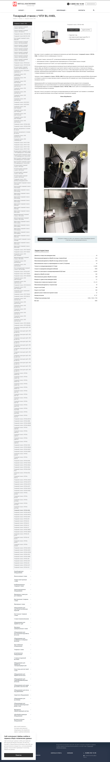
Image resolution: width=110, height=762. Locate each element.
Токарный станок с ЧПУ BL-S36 (21, 563)
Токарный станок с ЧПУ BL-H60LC (22, 465)
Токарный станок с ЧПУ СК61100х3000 (20, 288)
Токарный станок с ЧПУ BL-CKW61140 (21, 384)
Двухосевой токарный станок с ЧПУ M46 (22, 208)
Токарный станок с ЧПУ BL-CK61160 (21, 391)
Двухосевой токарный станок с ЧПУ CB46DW (22, 233)
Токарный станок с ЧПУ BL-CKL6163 (21, 416)
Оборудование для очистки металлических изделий (21, 609)
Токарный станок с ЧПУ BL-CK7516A (21, 507)
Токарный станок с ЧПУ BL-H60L (22, 467)
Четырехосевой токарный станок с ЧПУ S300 (20, 166)
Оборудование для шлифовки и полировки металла (21, 640)
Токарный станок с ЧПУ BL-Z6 (21, 525)
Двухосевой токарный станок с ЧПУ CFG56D (22, 197)
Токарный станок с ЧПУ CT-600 (21, 142)
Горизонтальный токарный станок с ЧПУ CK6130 (21, 60)
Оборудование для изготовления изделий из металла (21, 633)
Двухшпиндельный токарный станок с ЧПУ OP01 (21, 258)
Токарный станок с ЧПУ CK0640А (22, 325)
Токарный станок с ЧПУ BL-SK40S (22, 451)
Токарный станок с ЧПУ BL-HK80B (22, 423)
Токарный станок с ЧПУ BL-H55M (22, 126)
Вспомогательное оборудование (19, 720)
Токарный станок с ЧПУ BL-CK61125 (21, 398)
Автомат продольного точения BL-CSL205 (22, 132)
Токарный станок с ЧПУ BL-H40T (22, 516)
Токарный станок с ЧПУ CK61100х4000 (20, 118)
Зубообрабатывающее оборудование (20, 715)
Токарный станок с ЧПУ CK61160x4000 (20, 254)
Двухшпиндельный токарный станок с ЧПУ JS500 (21, 218)
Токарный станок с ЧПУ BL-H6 (21, 521)
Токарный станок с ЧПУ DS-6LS (21, 62)
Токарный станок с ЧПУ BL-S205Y (22, 550)
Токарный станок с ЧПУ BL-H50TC (22, 484)
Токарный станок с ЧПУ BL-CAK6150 (21, 438)
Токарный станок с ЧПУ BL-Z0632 (22, 488)
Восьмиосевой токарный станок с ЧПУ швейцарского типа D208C (22, 155)
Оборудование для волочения (19, 699)
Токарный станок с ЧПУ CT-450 (21, 149)
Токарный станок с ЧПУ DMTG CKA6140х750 (21, 71)
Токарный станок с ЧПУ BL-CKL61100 (21, 405)
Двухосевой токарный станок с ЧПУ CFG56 (22, 243)
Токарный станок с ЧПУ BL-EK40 (22, 460)
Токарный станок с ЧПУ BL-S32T (22, 565)
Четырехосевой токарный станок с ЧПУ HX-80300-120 (21, 68)
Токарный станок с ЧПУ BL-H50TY (22, 482)
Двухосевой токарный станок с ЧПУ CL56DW (22, 222)
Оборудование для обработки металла (19, 674)
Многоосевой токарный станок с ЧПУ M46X (22, 183)
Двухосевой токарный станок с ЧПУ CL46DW (22, 225)
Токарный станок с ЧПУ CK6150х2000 (20, 82)
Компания (40, 10)
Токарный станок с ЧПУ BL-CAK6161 (21, 435)
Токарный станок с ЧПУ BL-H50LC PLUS (22, 470)
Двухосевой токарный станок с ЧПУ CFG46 (22, 247)
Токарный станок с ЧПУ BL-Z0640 (22, 479)
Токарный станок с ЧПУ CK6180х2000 (20, 261)
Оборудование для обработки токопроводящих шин (20, 664)
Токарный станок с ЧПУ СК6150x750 (20, 309)
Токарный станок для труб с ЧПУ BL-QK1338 (22, 338)
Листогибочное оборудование (18, 645)
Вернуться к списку (18, 737)
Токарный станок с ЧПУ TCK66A (22, 273)
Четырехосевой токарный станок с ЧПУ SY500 (20, 176)
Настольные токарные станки (20, 614)
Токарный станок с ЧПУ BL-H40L (22, 510)
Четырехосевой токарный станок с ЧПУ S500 (20, 173)
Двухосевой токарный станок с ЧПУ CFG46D (22, 201)
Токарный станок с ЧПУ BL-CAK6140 (21, 442)
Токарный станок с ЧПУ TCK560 (22, 294)
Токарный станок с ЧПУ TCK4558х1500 (20, 139)
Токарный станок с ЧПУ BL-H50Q (22, 490)
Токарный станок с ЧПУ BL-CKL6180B (21, 409)
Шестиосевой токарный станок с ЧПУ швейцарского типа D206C (22, 162)
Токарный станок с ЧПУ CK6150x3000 (20, 121)
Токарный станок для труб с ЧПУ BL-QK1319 (22, 367)
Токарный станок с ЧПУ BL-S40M (22, 556)
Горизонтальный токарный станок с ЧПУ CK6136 (21, 31)
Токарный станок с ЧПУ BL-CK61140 (21, 395)
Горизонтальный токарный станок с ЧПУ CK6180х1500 (21, 53)
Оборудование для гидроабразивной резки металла (21, 680)
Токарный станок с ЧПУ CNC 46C (22, 65)
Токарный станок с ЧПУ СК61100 (22, 33)
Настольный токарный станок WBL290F (21, 39)
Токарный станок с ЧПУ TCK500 (22, 251)
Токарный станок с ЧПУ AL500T (22, 271)
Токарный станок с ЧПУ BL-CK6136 (21, 458)
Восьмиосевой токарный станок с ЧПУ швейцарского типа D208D (22, 152)
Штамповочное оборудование (18, 653)
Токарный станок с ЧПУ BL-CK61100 (21, 402)
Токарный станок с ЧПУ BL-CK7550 (21, 493)
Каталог (21, 10)
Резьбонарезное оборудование (18, 572)
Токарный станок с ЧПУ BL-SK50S (22, 449)
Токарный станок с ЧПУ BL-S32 (21, 567)
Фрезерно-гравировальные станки (21, 628)
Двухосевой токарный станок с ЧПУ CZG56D (22, 190)
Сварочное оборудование (21, 695)
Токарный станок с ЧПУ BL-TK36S (22, 462)
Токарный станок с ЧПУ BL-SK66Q (22, 447)
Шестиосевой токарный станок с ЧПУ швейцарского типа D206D (22, 159)
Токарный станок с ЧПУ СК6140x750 (20, 317)
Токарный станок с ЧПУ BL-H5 (21, 523)
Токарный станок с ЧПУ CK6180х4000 (20, 75)
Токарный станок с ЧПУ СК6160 (22, 296)
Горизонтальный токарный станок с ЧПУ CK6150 (21, 27)
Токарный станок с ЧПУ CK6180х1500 (20, 136)
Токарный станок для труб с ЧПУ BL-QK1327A (22, 356)
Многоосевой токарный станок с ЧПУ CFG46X (22, 187)
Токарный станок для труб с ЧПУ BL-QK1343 (22, 335)
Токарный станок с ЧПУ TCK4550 (22, 249)
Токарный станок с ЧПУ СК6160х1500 (20, 299)
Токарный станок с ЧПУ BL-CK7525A (21, 500)
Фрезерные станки (19, 604)
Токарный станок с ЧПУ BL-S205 (22, 554)
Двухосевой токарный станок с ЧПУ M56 (22, 204)
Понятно (18, 755)
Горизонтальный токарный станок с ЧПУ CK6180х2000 (21, 49)
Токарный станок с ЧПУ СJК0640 (22, 323)
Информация (61, 10)
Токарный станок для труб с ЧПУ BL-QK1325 (22, 360)
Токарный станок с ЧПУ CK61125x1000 (20, 114)
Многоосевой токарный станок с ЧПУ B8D (22, 240)
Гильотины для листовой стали (21, 669)
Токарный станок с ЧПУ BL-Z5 (21, 527)
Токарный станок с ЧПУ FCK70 (21, 102)
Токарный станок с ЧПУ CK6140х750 (20, 96)
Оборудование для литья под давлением (21, 690)
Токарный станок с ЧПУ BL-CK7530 (21, 497)
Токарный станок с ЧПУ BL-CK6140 (21, 454)
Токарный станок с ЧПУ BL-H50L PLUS (22, 473)
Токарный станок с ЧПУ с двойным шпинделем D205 (21, 180)
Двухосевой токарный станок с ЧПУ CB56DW (22, 229)
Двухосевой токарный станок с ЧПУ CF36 (22, 236)
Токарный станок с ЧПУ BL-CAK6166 (21, 431)
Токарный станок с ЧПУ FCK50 (21, 104)
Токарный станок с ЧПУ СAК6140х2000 (20, 278)
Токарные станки (19, 649)
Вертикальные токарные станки (21, 600)
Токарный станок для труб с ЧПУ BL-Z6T (22, 352)
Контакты (81, 10)
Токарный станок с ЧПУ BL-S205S (22, 548)
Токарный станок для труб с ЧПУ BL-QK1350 (22, 331)
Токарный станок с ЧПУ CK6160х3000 (20, 265)
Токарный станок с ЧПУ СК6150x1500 (20, 306)
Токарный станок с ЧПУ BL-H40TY (22, 512)
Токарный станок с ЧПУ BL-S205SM (21, 545)
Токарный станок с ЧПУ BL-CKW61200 (21, 374)
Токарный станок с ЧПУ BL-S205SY (21, 541)
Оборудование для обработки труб (19, 623)
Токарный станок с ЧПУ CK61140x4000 (20, 111)
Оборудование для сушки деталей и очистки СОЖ (21, 686)
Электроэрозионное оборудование (20, 590)
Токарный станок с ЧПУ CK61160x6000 (20, 107)
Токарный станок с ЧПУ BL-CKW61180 (21, 377)
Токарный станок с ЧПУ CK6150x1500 (20, 85)
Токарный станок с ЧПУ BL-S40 (21, 558)
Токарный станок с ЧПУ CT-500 (21, 146)
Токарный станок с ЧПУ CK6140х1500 (20, 92)
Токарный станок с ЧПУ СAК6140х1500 (20, 282)
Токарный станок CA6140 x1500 (22, 36)
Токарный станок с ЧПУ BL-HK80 (22, 421)
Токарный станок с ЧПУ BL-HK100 (22, 418)
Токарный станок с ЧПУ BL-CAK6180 (21, 428)
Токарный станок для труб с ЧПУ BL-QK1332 (22, 342)
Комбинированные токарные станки (19, 585)
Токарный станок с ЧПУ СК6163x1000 (20, 302)
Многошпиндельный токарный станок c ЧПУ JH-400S (22, 268)
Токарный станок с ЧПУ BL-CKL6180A (21, 412)
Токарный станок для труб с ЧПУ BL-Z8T (22, 349)
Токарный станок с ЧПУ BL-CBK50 (22, 531)
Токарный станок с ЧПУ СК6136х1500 (20, 320)
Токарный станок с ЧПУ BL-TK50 (22, 445)
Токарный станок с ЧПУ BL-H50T (22, 486)
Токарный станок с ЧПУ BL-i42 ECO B (21, 534)
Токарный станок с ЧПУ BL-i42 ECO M (21, 538)
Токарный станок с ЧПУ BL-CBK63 (22, 529)
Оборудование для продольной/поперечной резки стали (21, 705)
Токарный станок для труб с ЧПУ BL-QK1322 (22, 363)
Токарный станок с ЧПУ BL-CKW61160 (21, 381)
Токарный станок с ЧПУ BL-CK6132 (21, 477)
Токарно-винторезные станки (20, 580)
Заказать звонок (91, 3)
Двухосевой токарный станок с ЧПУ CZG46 (22, 211)
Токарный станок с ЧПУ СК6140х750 (20, 313)
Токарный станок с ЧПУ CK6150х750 (20, 89)
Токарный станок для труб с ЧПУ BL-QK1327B (22, 345)
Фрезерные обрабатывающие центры (21, 710)
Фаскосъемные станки (20, 576)
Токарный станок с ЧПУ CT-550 (21, 144)
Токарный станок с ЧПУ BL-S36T (22, 560)
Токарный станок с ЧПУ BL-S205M (22, 552)
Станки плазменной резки (21, 619)
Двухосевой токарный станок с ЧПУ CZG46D (22, 194)
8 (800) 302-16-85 (77, 4)
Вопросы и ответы (56, 753)
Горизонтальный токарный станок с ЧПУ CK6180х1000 (21, 56)
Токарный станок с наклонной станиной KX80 (21, 291)
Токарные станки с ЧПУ (20, 23)
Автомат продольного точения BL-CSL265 (22, 129)
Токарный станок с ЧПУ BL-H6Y (21, 518)
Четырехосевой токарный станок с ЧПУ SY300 (20, 169)
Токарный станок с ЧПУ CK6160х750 (20, 78)
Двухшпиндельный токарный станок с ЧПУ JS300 (21, 215)
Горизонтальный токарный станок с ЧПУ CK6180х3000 (21, 46)
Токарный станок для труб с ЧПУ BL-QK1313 (22, 370)
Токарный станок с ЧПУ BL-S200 (22, 124)
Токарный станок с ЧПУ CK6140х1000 (20, 99)
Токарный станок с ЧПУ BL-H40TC (22, 514)
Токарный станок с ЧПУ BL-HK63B (22, 425)
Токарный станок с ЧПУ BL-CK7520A (21, 504)
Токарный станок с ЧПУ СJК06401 (22, 275)
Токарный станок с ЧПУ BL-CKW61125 (21, 388)
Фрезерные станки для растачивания (20, 595)
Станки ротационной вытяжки (20, 658)
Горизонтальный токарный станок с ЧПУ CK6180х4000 (21, 42)
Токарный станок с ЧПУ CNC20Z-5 (22, 285)
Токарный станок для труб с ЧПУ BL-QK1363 (22, 328)
